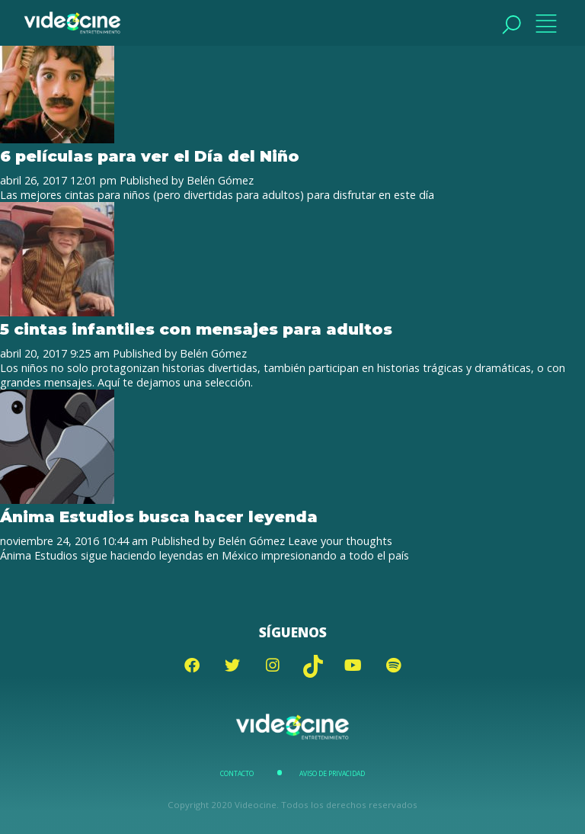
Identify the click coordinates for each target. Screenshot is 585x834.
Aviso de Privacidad (332, 773)
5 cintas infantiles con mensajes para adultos (196, 328)
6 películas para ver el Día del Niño (149, 155)
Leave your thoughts (340, 541)
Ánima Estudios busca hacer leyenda (159, 516)
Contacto (237, 773)
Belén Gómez (220, 180)
